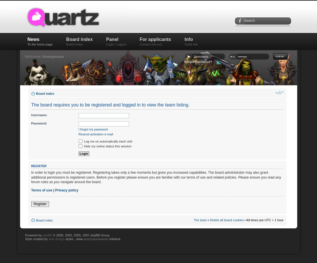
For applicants (155, 41)
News (40, 41)
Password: (39, 123)
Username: (39, 115)
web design (56, 239)
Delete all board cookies (227, 220)
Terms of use (41, 190)
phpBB (47, 235)
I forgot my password (93, 129)
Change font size (279, 92)
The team (200, 220)
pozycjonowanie (96, 239)
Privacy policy (66, 190)
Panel (116, 41)
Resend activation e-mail (96, 134)
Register (40, 204)
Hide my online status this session (105, 146)
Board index (79, 41)
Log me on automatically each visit (105, 141)
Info (191, 41)
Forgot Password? (198, 62)
